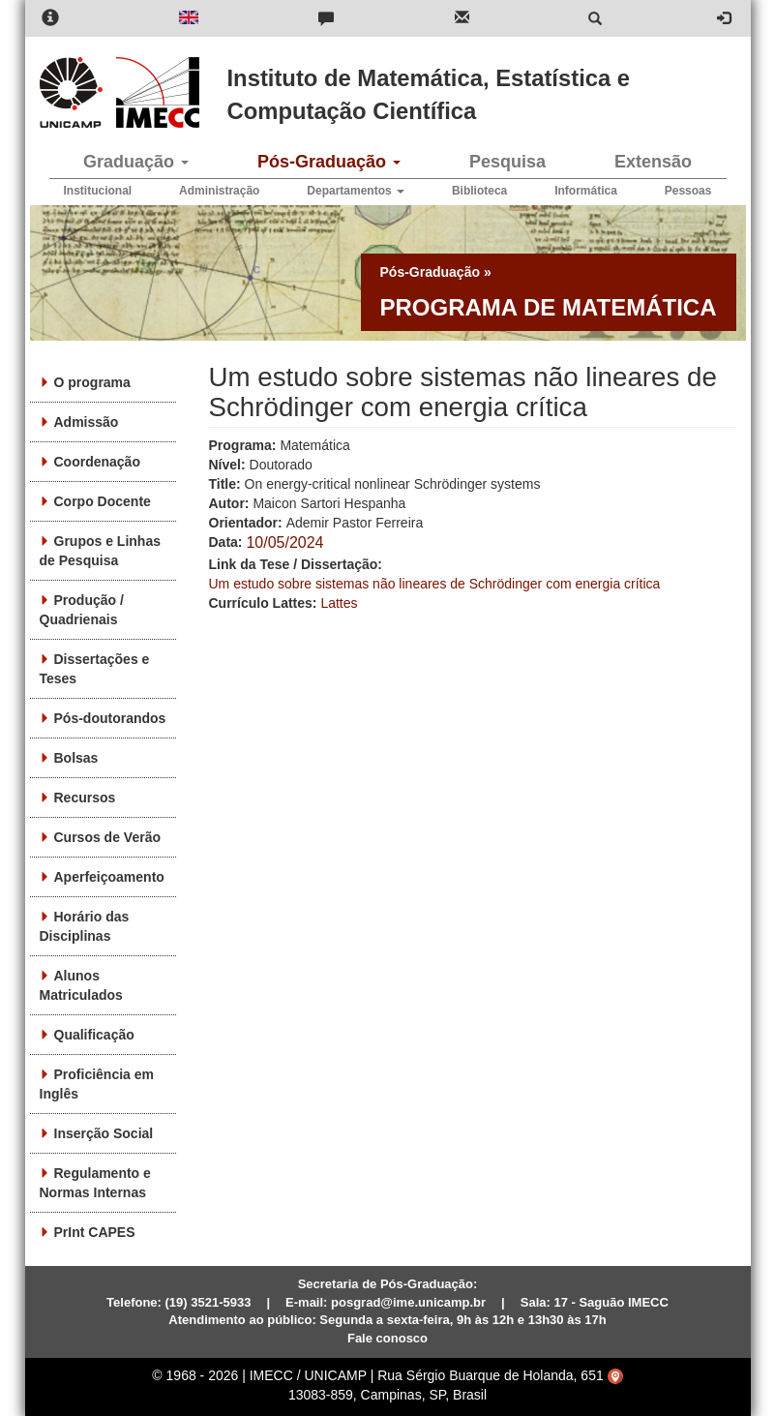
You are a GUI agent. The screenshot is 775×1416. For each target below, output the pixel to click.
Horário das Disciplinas (85, 926)
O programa (92, 382)
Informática (585, 190)
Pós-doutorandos (110, 718)
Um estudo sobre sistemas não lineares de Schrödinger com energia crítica (435, 583)
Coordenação (97, 461)
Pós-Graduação (329, 161)
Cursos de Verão (108, 837)
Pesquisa (507, 161)
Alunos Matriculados (81, 985)
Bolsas (76, 758)
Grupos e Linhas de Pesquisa (100, 550)
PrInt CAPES (94, 1232)
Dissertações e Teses (95, 668)
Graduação (136, 161)
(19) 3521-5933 (208, 1302)
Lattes (338, 603)
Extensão (653, 161)
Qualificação (94, 1034)
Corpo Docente (102, 501)
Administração (219, 190)
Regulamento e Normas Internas (95, 1182)
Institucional (98, 190)
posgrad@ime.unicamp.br (408, 1302)
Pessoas (688, 190)
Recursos (85, 797)
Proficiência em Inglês (97, 1084)
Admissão (86, 422)
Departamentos (355, 190)
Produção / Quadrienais (82, 609)
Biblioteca (479, 190)
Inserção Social (104, 1133)
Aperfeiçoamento (109, 877)
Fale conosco (387, 1338)
